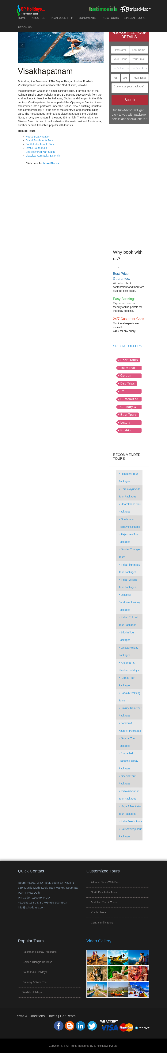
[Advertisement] (129, 184)
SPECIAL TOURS (135, 17)
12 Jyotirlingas (129, 392)
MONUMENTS (87, 17)
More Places (51, 163)
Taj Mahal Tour (127, 368)
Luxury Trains (125, 423)
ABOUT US (38, 17)
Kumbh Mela (98, 912)
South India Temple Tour (40, 144)
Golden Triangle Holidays (37, 961)
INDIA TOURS (110, 17)
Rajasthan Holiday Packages (40, 951)
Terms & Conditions (30, 1016)
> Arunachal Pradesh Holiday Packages (128, 761)
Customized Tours (129, 399)
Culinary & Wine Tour (128, 407)
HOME (22, 17)
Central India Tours (102, 922)
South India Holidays (35, 972)
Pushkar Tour (126, 431)
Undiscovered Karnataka (40, 151)
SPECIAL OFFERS (127, 346)
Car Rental (68, 1016)
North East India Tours (104, 892)
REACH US (25, 27)
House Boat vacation (38, 136)
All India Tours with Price (105, 882)
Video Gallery (99, 941)
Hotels (52, 1016)
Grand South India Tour (39, 140)
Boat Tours (128, 414)
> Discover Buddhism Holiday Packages (129, 602)
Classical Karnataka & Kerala (43, 155)
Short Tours (129, 360)
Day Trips (127, 383)
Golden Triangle (126, 376)
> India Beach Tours (130, 821)
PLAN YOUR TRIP (62, 17)
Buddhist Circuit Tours (104, 902)
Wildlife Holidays (32, 992)
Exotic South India (36, 148)
